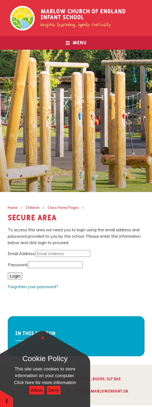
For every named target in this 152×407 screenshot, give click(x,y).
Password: (18, 264)
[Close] (43, 338)
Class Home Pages (63, 207)
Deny (53, 390)
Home (13, 207)
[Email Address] (63, 253)
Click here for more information (45, 382)
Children (32, 207)
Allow (37, 390)
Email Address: (22, 253)
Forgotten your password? (33, 286)
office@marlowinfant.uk (101, 391)
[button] (6, 398)
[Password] (55, 264)
